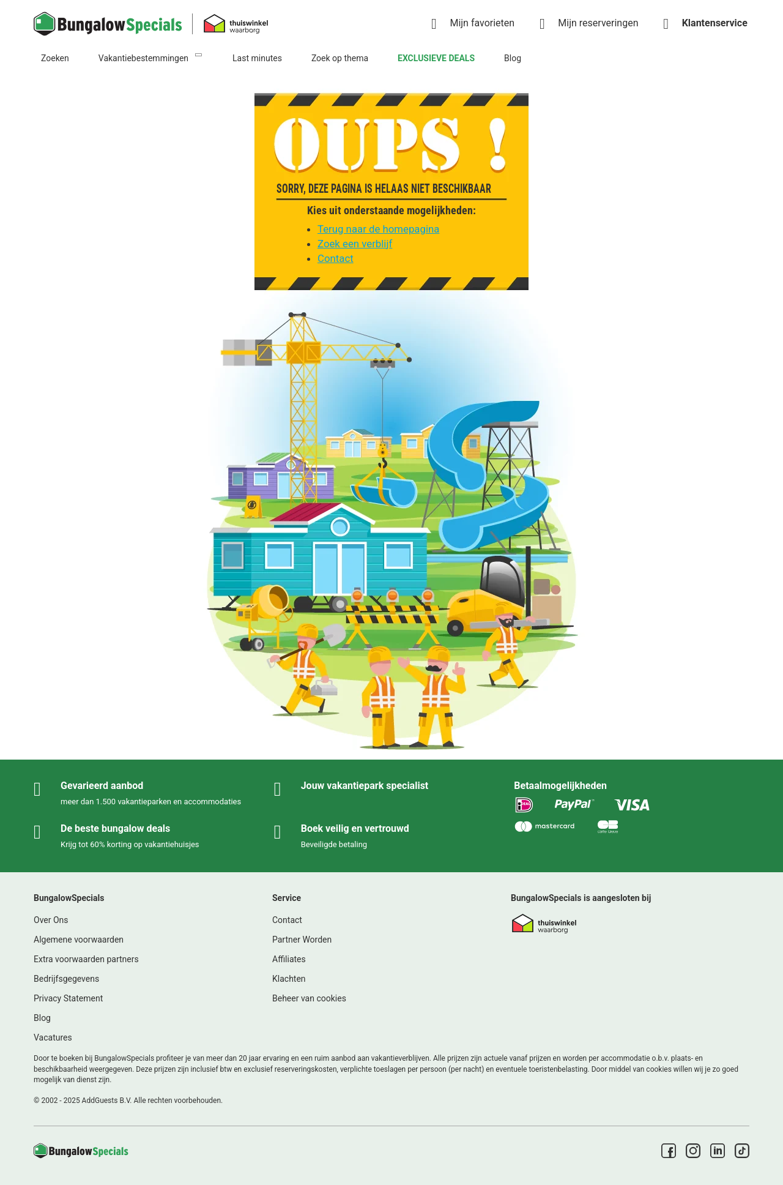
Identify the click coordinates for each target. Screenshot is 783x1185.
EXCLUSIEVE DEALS (436, 58)
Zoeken (55, 58)
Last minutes (257, 58)
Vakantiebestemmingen (143, 58)
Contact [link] (287, 920)
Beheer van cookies (309, 998)
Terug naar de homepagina (378, 229)
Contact (335, 258)
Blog (512, 58)
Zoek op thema (339, 58)
